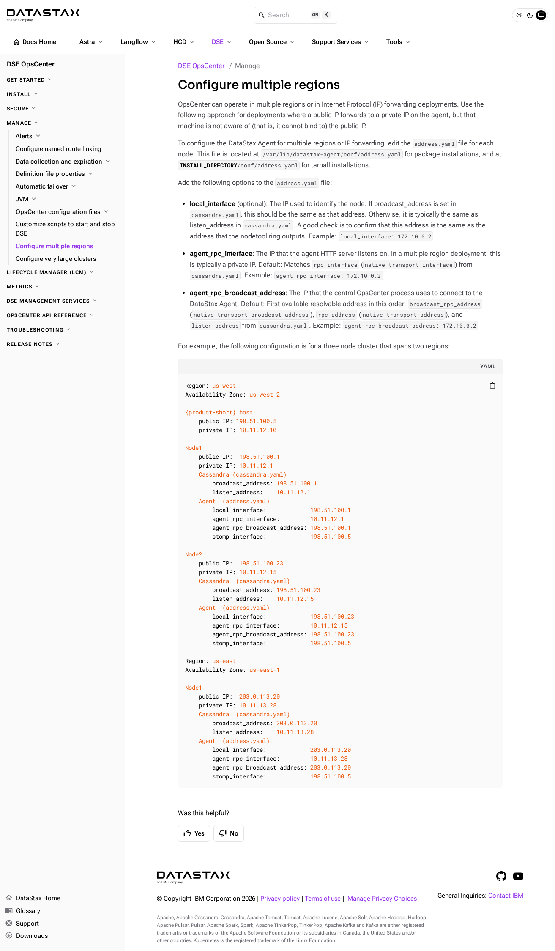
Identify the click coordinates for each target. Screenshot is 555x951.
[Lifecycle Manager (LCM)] (62, 272)
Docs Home (34, 42)
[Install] (62, 94)
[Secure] (62, 108)
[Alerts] (67, 136)
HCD (184, 42)
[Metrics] (62, 287)
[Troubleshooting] (62, 330)
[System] (541, 15)
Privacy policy (280, 898)
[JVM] (67, 199)
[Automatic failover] (67, 187)
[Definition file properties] (67, 174)
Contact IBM (505, 895)
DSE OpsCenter (201, 66)
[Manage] (62, 123)
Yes (194, 833)
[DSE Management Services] (62, 301)
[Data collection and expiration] (67, 162)
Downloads (26, 936)
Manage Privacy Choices (382, 898)
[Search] (295, 15)
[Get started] (62, 80)
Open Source (272, 42)
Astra (91, 42)
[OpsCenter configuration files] (67, 212)
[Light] (519, 15)
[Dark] (530, 15)
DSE (222, 42)
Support (22, 924)
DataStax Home (32, 898)
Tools (399, 42)
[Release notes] (62, 344)
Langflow (138, 42)
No (228, 833)
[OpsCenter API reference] (62, 315)
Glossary (22, 911)
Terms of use (323, 898)
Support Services (341, 42)
